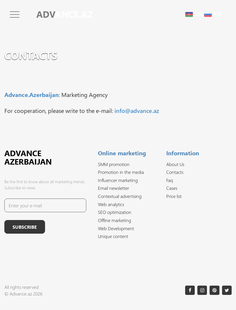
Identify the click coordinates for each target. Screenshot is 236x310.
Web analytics (111, 204)
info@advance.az (137, 110)
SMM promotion (114, 164)
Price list (174, 196)
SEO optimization (114, 212)
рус (213, 14)
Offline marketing (114, 220)
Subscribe (24, 227)
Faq (169, 180)
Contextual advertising (120, 196)
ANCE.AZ (64, 14)
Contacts (174, 172)
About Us (175, 164)
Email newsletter (113, 188)
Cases (171, 188)
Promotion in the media (121, 172)
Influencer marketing (118, 180)
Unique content (113, 236)
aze (194, 14)
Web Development (116, 228)
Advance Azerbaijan (28, 157)
